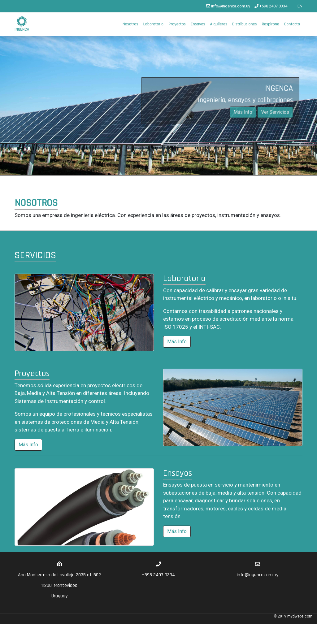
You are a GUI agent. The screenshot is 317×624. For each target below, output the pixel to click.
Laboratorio (153, 24)
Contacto (292, 24)
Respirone (270, 24)
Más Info (242, 112)
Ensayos (198, 24)
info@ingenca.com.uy (228, 6)
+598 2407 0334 (270, 6)
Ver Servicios (274, 112)
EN (297, 6)
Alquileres (218, 24)
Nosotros (130, 24)
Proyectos (177, 24)
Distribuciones (244, 24)
